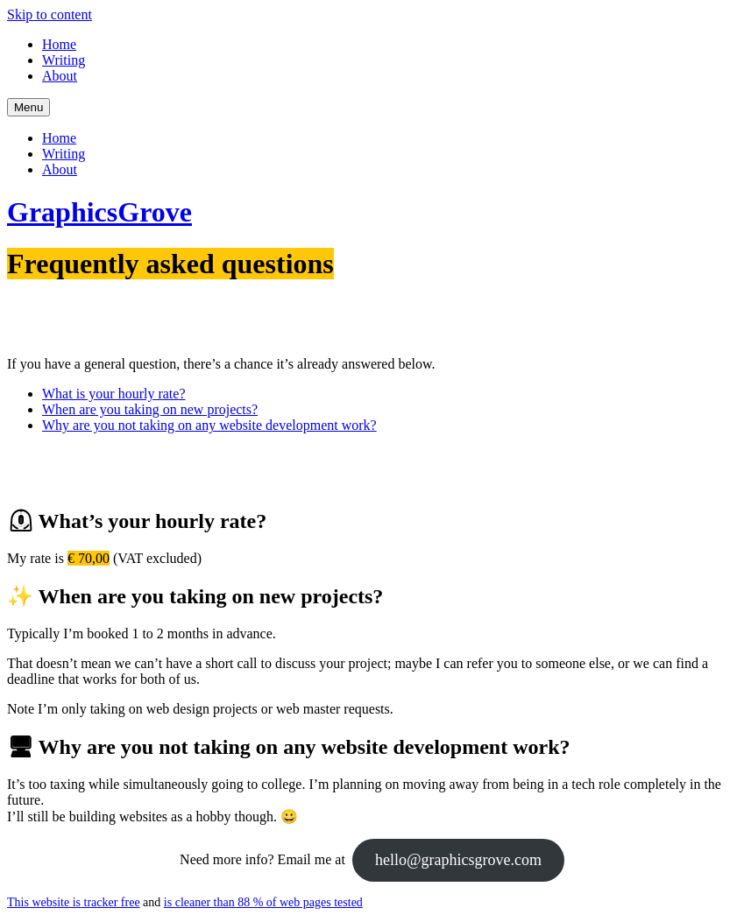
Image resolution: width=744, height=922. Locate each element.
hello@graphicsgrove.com (458, 860)
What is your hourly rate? (114, 393)
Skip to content (49, 14)
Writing (63, 60)
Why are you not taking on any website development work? (209, 425)
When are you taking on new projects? (150, 409)
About (59, 75)
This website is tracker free (73, 902)
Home (59, 44)
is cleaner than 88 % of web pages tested (263, 902)
